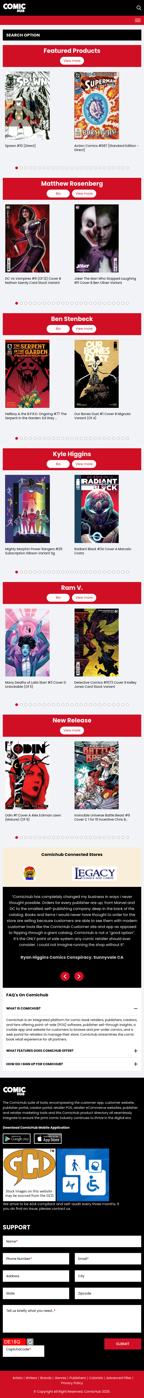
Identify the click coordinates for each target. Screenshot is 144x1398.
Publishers (77, 1378)
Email (83, 1258)
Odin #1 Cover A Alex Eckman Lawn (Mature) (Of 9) (33, 817)
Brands (45, 1378)
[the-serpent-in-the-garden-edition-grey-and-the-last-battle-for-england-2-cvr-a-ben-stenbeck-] (27, 374)
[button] (16, 168)
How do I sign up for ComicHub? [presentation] (34, 1064)
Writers (31, 1378)
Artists (18, 1378)
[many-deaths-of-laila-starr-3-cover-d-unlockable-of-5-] (27, 643)
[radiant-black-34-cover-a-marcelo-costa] (96, 509)
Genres (60, 1378)
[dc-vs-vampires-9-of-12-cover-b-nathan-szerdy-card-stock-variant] (27, 238)
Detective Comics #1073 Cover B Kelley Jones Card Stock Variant (105, 684)
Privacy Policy (72, 1383)
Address (12, 1276)
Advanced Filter (119, 1378)
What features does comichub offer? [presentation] (39, 1050)
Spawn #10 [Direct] (20, 146)
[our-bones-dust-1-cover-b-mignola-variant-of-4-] (96, 374)
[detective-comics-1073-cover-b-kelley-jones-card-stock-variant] (96, 643)
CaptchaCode (18, 1349)
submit (122, 1343)
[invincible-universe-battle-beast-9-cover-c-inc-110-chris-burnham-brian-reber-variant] (96, 775)
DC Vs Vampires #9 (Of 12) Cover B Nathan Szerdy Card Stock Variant (33, 280)
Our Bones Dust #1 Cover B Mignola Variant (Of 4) (102, 416)
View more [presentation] (72, 60)
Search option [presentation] (23, 35)
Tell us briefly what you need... (31, 1310)
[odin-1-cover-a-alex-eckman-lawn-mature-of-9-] (27, 775)
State (10, 1293)
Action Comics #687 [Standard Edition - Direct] (106, 148)
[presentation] (72, 61)
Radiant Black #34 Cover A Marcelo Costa (102, 551)
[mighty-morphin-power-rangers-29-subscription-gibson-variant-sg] (27, 509)
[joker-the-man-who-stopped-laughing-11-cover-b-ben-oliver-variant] (96, 238)
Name (12, 1241)
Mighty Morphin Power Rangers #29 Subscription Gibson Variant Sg (33, 551)
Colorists (96, 1378)
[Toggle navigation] (138, 20)
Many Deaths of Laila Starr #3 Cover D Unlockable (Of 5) (35, 684)
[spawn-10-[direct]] (27, 106)
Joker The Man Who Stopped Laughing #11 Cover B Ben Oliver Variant (105, 280)
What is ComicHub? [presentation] (23, 1008)
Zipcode (84, 1293)
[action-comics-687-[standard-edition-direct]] (96, 106)
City (81, 1276)
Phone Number (19, 1258)
